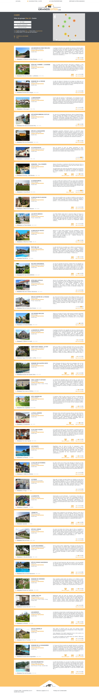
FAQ (17, 37)
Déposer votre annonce (77, 1)
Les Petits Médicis (36, 214)
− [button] (54, 17)
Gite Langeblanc (36, 396)
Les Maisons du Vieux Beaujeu (40, 48)
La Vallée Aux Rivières (38, 462)
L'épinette (34, 512)
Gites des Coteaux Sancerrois (37, 281)
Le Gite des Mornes (37, 545)
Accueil (18, 1)
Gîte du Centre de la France (40, 297)
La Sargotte (35, 496)
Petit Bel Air (35, 247)
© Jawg (72, 40)
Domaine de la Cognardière (40, 645)
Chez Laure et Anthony (38, 379)
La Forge (34, 479)
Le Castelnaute (36, 147)
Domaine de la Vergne (38, 81)
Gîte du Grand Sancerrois (39, 562)
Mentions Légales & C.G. (43, 690)
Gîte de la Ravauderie (38, 131)
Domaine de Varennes (38, 579)
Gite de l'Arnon (36, 529)
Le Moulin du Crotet (37, 230)
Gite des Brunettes (37, 662)
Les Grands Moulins (37, 313)
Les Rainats (34, 446)
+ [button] (54, 15)
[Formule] (22, 27)
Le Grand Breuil (36, 180)
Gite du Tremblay (36, 628)
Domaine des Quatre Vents (39, 363)
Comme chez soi (36, 595)
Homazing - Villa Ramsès (38, 164)
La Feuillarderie (36, 413)
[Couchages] (22, 25)
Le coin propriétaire (55, 1)
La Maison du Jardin (37, 330)
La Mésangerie (35, 97)
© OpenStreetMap (77, 40)
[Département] (22, 22)
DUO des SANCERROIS (37, 263)
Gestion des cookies (19, 691)
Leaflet (69, 40)
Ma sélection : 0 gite (35, 1)
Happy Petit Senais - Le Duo (39, 346)
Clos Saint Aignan (37, 429)
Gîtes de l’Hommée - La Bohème (40, 64)
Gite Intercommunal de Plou (40, 114)
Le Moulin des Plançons (38, 197)
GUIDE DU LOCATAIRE (22, 36)
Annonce (27, 59)
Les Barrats (35, 612)
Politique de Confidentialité (60, 690)
